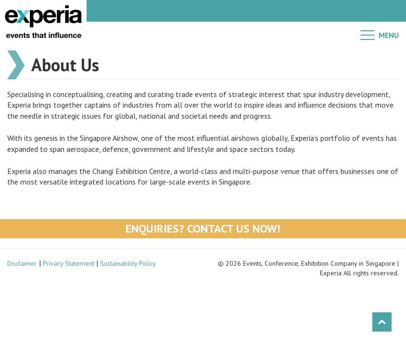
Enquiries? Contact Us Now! (203, 228)
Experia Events (43, 21)
